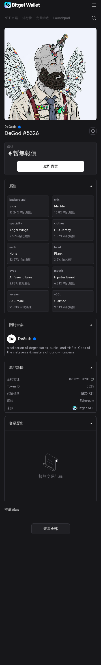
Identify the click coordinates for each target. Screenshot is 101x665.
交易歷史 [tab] (51, 423)
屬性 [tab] (51, 186)
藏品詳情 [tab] (51, 368)
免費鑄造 (42, 18)
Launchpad (61, 18)
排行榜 (27, 18)
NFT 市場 (11, 18)
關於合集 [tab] (51, 325)
